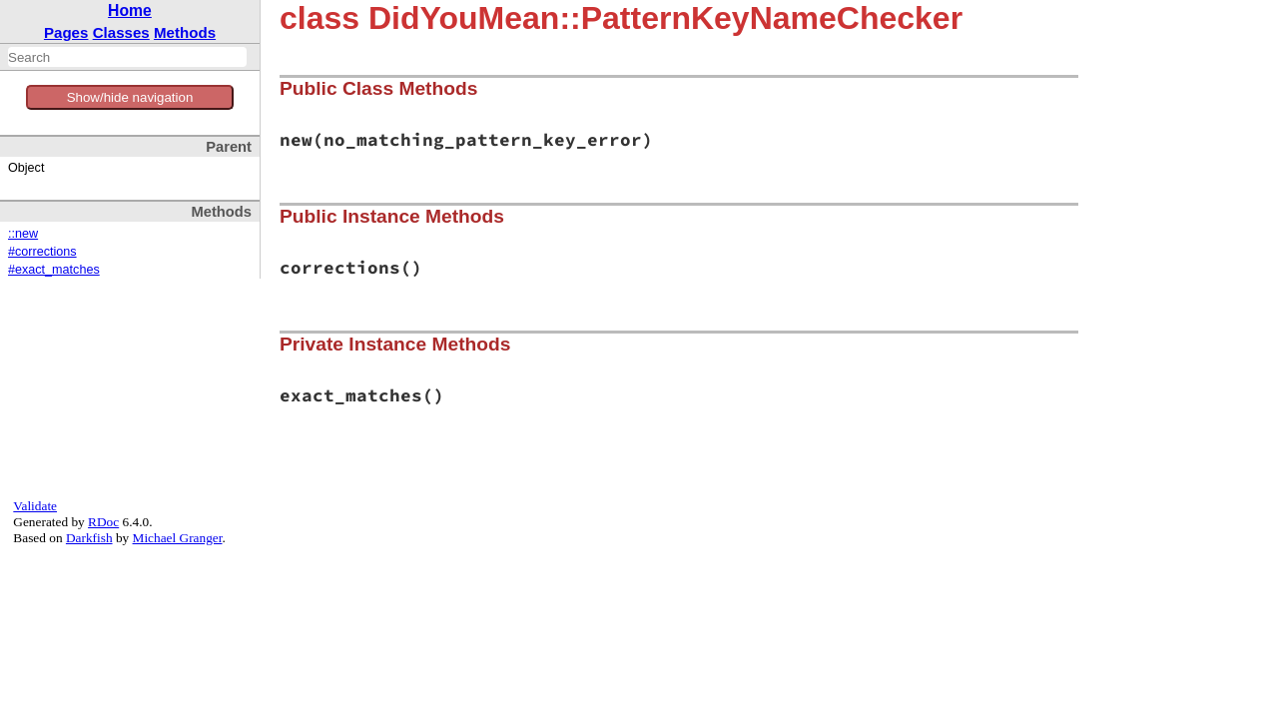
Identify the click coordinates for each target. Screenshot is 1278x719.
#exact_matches (54, 270)
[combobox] (127, 57)
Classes (121, 32)
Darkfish (89, 537)
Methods (185, 32)
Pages (66, 32)
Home (130, 10)
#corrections (42, 252)
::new (23, 234)
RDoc (103, 521)
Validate (35, 505)
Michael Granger (178, 537)
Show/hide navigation (130, 97)
